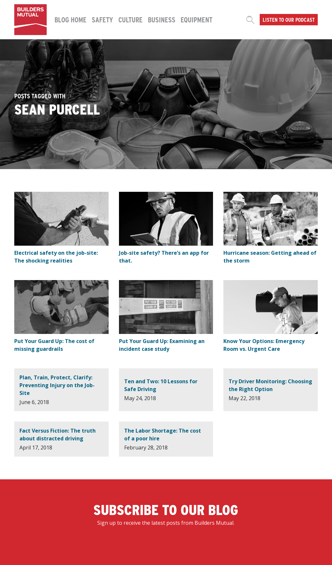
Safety (102, 19)
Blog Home (70, 19)
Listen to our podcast (289, 19)
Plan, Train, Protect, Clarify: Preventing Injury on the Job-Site (57, 385)
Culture (130, 19)
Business (161, 19)
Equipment (196, 19)
